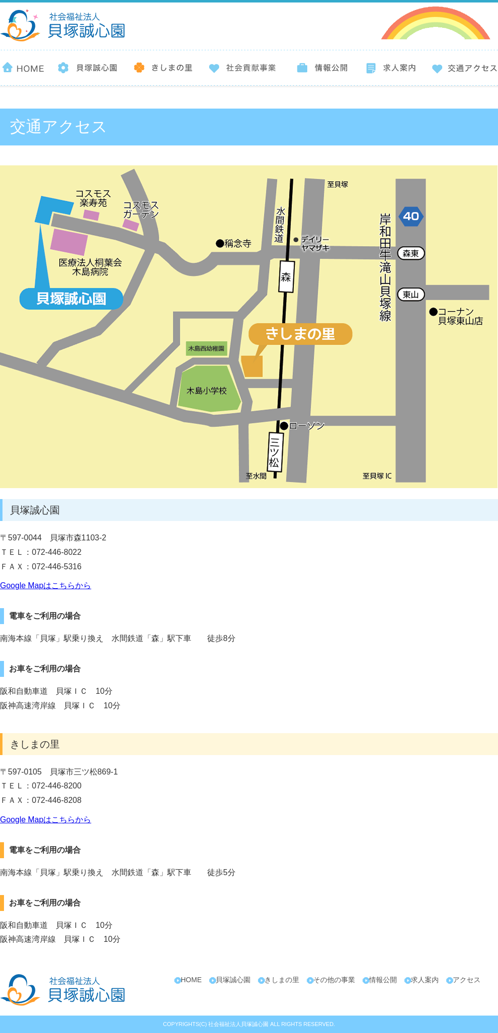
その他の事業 (334, 980)
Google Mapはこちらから (45, 585)
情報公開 (383, 980)
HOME (191, 980)
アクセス (467, 980)
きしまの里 (281, 980)
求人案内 (425, 980)
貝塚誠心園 (233, 980)
